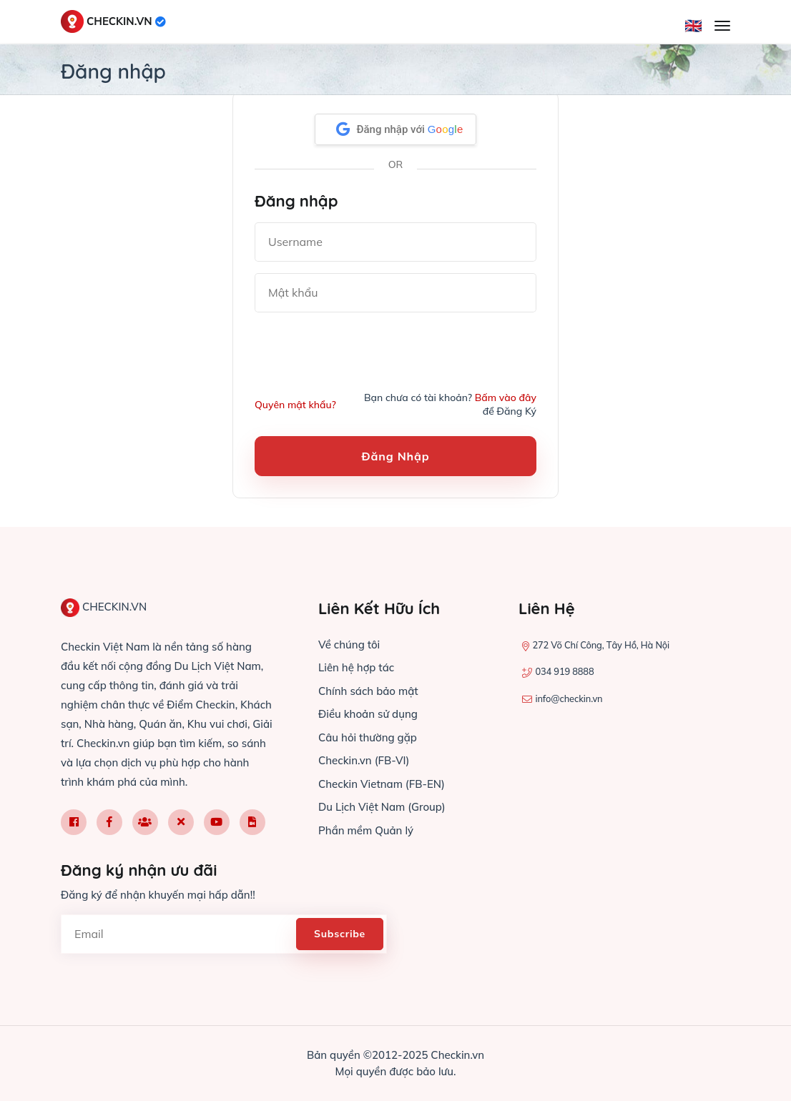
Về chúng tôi (349, 644)
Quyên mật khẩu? (295, 404)
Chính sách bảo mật (368, 691)
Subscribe (339, 933)
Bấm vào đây (505, 397)
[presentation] (363, 352)
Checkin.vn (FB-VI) (363, 760)
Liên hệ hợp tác (356, 667)
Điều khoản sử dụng (368, 714)
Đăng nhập (396, 456)
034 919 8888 (564, 671)
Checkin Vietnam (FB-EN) (381, 784)
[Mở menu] (722, 26)
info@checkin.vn (568, 698)
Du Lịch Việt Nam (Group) (382, 807)
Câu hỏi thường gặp (367, 737)
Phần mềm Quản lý (365, 830)
